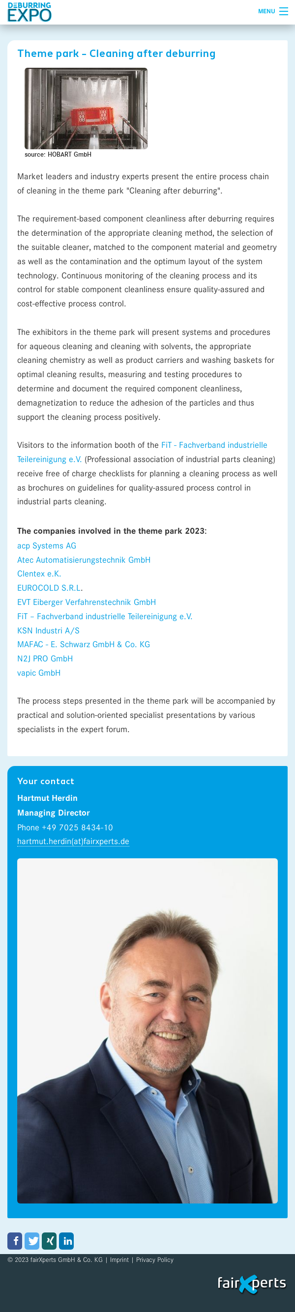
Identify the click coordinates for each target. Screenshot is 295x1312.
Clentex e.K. (39, 573)
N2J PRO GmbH (45, 658)
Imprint (119, 1259)
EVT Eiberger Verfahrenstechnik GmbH (86, 602)
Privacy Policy (155, 1259)
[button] (14, 1241)
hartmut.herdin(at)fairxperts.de (73, 841)
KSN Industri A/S (48, 630)
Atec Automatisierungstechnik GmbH (83, 560)
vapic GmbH (40, 673)
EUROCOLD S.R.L (49, 588)
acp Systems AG (46, 545)
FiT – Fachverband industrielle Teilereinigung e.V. (105, 616)
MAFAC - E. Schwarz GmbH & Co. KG (83, 644)
